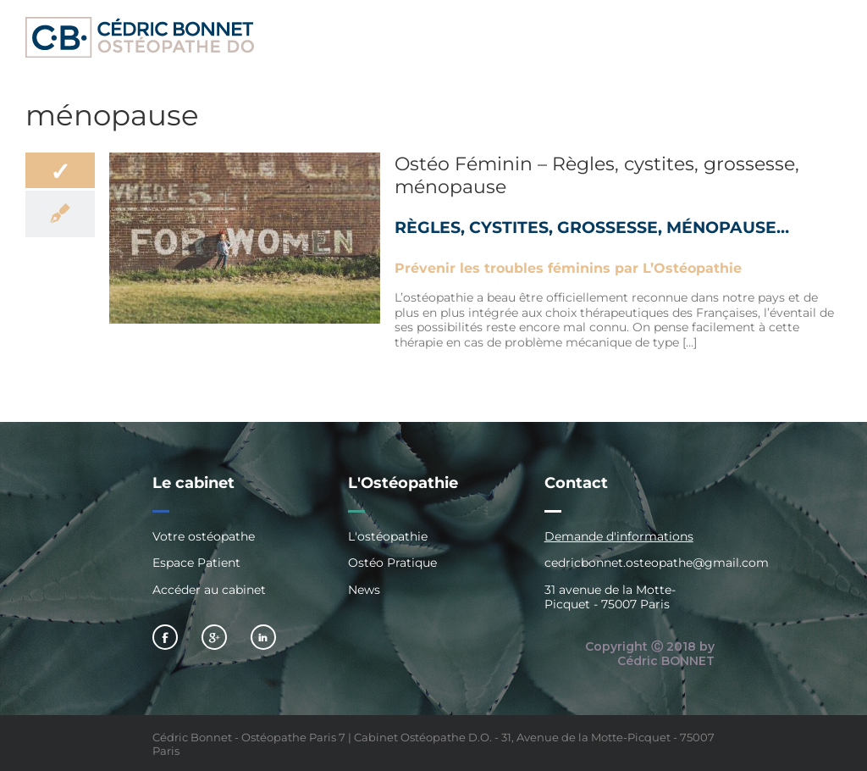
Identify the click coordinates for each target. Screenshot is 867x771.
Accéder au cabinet (209, 589)
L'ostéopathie (388, 537)
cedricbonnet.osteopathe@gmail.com (656, 562)
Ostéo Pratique (392, 562)
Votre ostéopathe (203, 537)
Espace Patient (196, 562)
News (364, 589)
